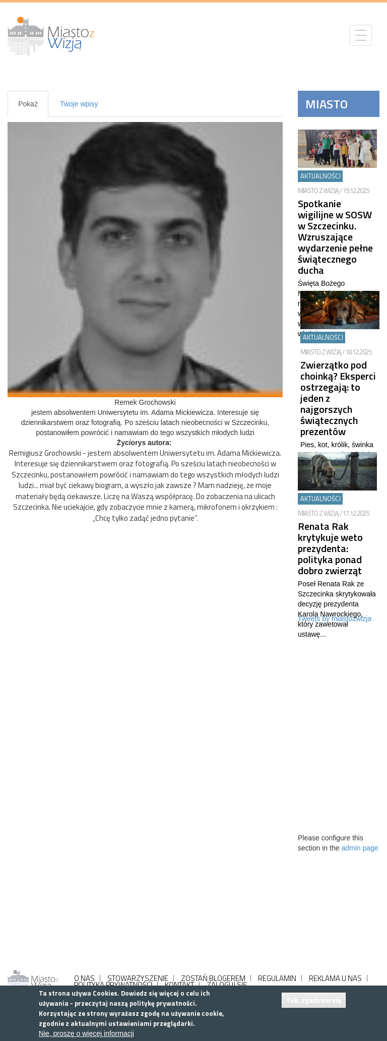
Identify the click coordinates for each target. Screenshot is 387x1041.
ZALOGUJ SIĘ (227, 985)
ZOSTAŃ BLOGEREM (213, 978)
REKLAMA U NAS (335, 978)
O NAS (84, 978)
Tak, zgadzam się (313, 1000)
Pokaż (33, 108)
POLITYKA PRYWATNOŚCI (113, 985)
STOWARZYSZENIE (137, 978)
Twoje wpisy (79, 104)
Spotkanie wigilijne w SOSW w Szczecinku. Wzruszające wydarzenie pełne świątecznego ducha (335, 237)
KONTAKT (179, 985)
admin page (359, 848)
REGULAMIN (277, 978)
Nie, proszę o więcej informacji (86, 1033)
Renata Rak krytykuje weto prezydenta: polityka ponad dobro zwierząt (330, 548)
